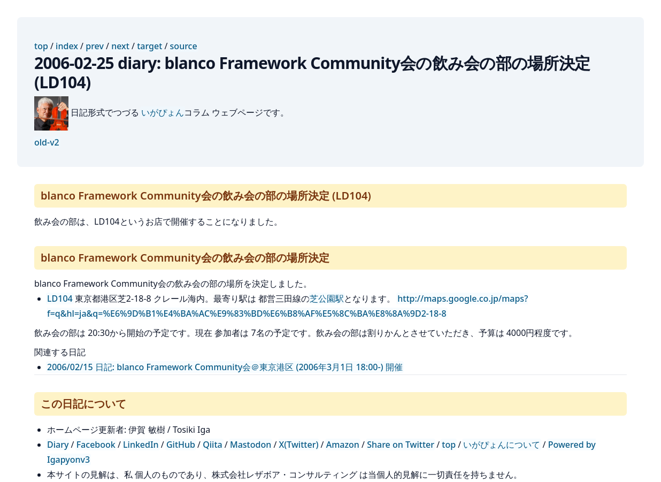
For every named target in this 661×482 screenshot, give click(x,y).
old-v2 (46, 142)
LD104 (60, 298)
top (41, 46)
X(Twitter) (299, 444)
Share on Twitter (400, 444)
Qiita (212, 444)
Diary (57, 444)
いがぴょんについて (501, 444)
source (183, 46)
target (149, 46)
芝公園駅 (327, 298)
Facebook (96, 444)
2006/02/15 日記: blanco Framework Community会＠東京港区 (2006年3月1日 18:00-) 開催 (225, 367)
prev (95, 46)
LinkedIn (141, 444)
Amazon (342, 444)
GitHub (180, 444)
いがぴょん (162, 112)
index (67, 46)
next (120, 46)
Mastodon (250, 444)
